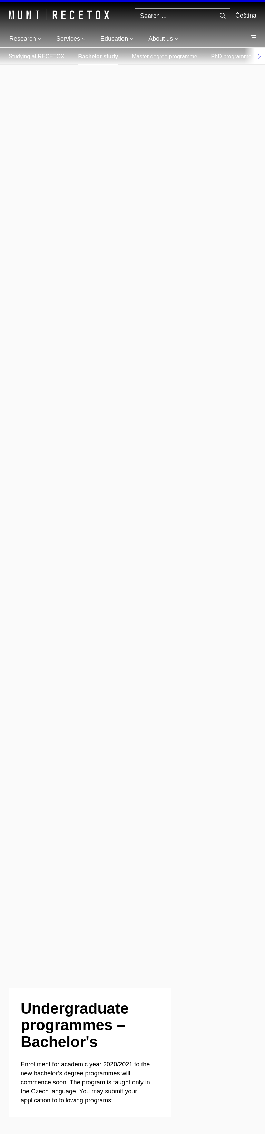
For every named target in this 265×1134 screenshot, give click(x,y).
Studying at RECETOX (37, 56)
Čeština (245, 15)
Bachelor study (98, 56)
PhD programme (231, 56)
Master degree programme (164, 56)
